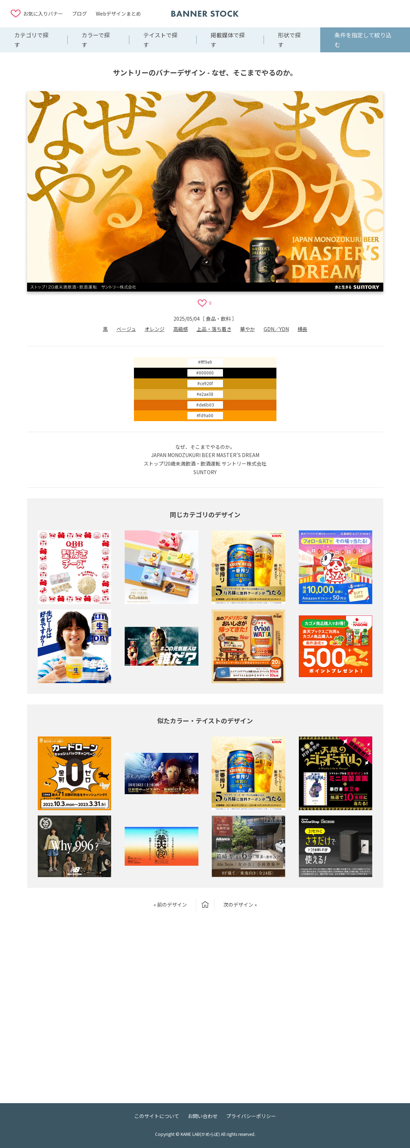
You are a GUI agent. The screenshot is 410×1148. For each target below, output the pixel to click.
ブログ (79, 13)
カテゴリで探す (31, 40)
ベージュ (126, 328)
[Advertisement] (342, 13)
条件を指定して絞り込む (362, 40)
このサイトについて (156, 1116)
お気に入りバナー (43, 13)
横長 (302, 328)
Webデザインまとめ (118, 13)
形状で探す (289, 40)
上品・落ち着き (214, 328)
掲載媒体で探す (228, 40)
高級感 (180, 328)
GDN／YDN (276, 328)
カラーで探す (96, 40)
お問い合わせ (203, 1116)
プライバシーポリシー (251, 1116)
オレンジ (155, 328)
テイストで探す (160, 40)
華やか (247, 328)
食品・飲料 (218, 318)
